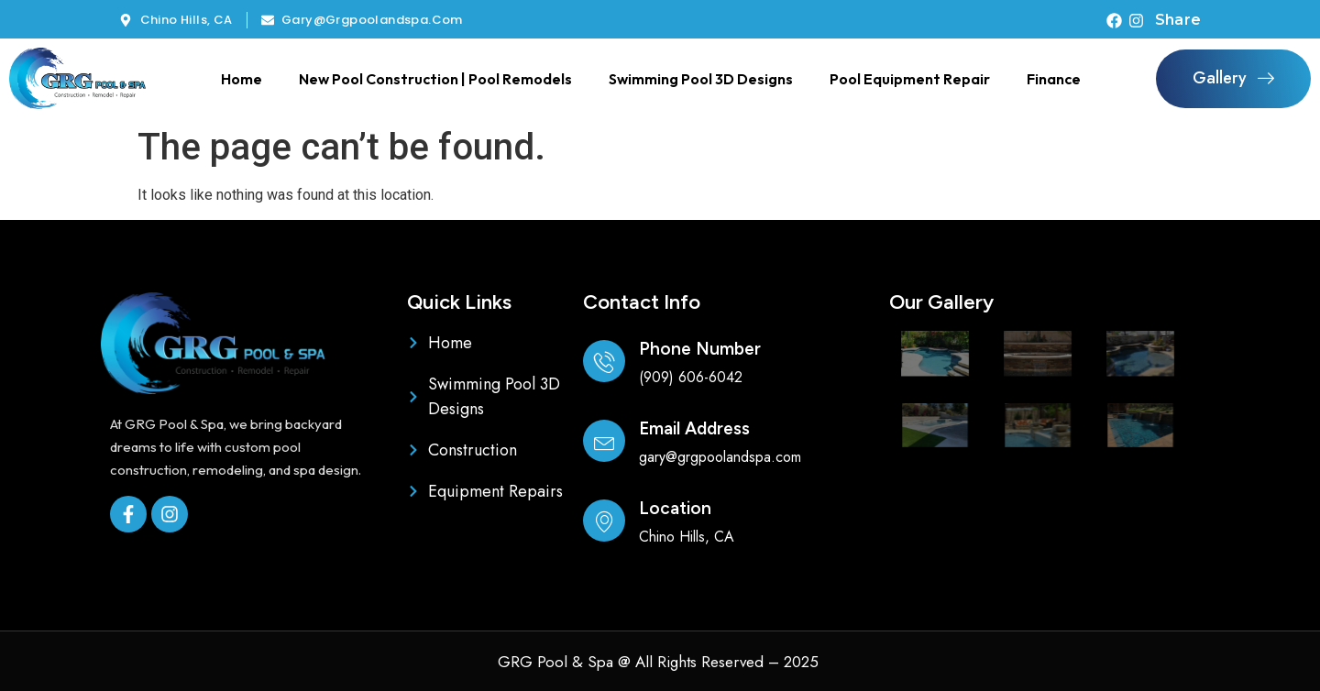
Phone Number (700, 348)
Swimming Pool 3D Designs (701, 79)
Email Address (694, 428)
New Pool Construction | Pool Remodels (435, 79)
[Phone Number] (604, 361)
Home (241, 79)
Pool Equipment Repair (910, 79)
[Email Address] (604, 441)
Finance (1054, 79)
